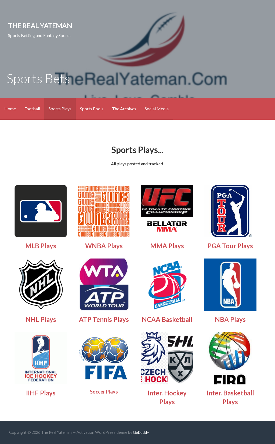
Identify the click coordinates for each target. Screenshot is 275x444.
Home (10, 108)
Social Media (157, 108)
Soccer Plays (104, 392)
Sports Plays (60, 108)
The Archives (124, 108)
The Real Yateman (40, 25)
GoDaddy (141, 432)
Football (32, 108)
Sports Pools (91, 108)
